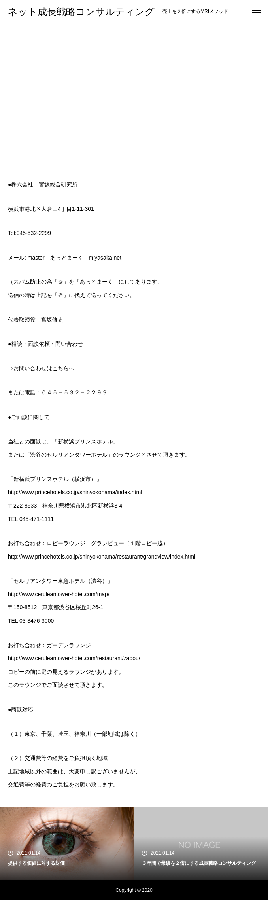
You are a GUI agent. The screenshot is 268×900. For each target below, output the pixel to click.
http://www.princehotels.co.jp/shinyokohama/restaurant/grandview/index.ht (98, 556)
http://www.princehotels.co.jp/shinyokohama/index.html (75, 492)
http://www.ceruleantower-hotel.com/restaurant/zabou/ (74, 658)
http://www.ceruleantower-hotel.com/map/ (58, 594)
